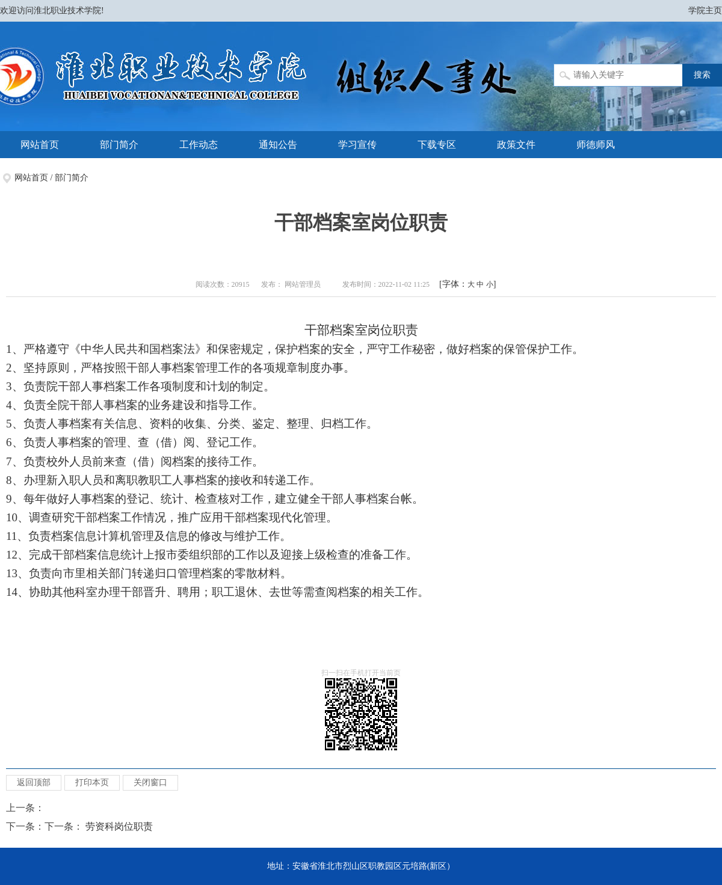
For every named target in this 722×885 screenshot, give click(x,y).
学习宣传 (357, 144)
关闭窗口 (150, 782)
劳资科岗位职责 (119, 826)
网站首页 (39, 144)
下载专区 (437, 144)
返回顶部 (34, 782)
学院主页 (705, 10)
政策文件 (516, 144)
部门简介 (119, 144)
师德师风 (595, 144)
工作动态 (198, 144)
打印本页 (92, 782)
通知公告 (278, 144)
